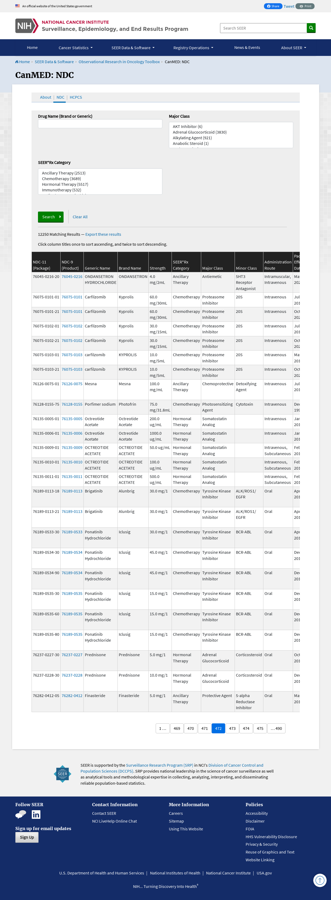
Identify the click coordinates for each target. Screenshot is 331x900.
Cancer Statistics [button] (74, 47)
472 (218, 728)
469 (177, 728)
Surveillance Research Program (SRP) (159, 765)
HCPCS (76, 97)
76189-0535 (72, 593)
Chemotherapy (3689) (100, 178)
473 (232, 728)
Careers (176, 813)
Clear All (80, 216)
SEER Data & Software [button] (131, 47)
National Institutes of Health (175, 873)
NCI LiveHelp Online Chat (114, 821)
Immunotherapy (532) (100, 190)
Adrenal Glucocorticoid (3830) (231, 132)
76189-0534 (72, 552)
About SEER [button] (292, 47)
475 (260, 728)
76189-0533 (72, 531)
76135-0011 (72, 476)
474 (246, 728)
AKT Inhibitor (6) (231, 126)
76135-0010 (72, 462)
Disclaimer (255, 821)
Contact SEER (104, 813)
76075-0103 (72, 354)
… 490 (276, 728)
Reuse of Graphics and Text (270, 852)
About (45, 97)
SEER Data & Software (54, 61)
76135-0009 (72, 447)
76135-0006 (72, 433)
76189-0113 (72, 491)
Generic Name (97, 268)
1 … (162, 728)
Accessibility (257, 813)
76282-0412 (72, 695)
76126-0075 (72, 383)
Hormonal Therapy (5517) (100, 184)
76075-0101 (72, 296)
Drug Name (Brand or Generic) (65, 116)
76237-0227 (72, 654)
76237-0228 (72, 675)
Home (32, 47)
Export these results (103, 234)
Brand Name (130, 268)
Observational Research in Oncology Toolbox (119, 61)
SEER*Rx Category (54, 162)
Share (275, 6)
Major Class (179, 116)
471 (204, 728)
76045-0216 (72, 276)
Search (48, 216)
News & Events (247, 47)
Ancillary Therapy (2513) (100, 173)
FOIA (250, 828)
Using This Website (186, 828)
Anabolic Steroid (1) (231, 143)
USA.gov (264, 873)
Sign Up (27, 837)
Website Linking (260, 859)
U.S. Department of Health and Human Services (101, 873)
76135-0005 (72, 418)
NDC (60, 97)
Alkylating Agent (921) (231, 138)
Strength (158, 268)
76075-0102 (72, 325)
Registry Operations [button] (191, 47)
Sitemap (176, 821)
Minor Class (246, 268)
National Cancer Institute (228, 873)
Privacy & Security (262, 844)
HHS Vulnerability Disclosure (271, 836)
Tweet (289, 6)
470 (190, 728)
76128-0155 (72, 404)
